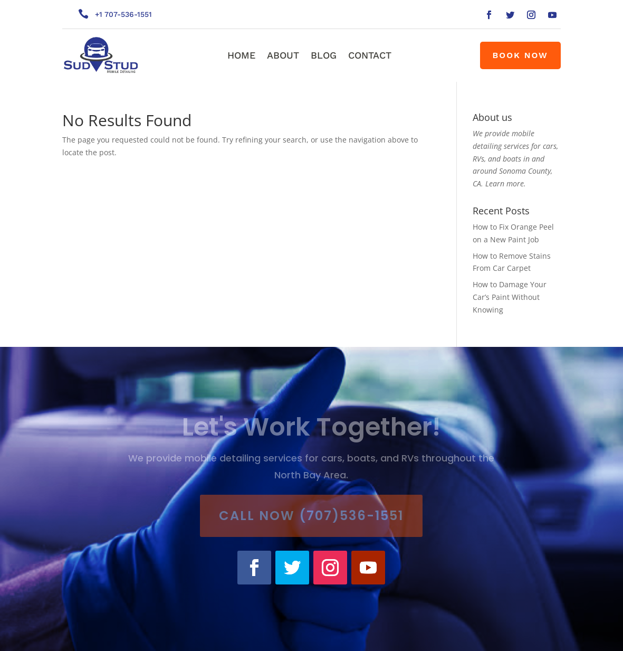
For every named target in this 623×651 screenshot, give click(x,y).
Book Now (520, 55)
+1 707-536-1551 (123, 14)
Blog (324, 56)
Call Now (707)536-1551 (311, 515)
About (283, 56)
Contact (369, 56)
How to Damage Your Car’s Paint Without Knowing (510, 297)
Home (241, 56)
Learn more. (505, 183)
